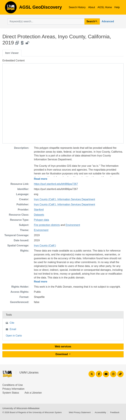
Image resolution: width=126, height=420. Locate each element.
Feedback (114, 412)
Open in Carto (14, 335)
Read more (40, 178)
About (91, 7)
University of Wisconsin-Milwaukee (21, 408)
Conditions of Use (12, 385)
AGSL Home (105, 7)
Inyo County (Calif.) (45, 245)
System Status (10, 392)
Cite (12, 322)
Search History (77, 7)
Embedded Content (13, 60)
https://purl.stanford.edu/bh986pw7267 (56, 184)
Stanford (39, 209)
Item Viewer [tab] (12, 53)
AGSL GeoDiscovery (11, 8)
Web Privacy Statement (80, 412)
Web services (63, 346)
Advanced (108, 21)
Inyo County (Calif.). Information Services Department (64, 199)
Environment (72, 225)
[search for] (46, 21)
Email (13, 329)
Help (117, 7)
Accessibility (100, 412)
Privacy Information (13, 388)
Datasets (39, 214)
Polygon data (41, 219)
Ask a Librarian (33, 392)
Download (62, 354)
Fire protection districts (47, 225)
